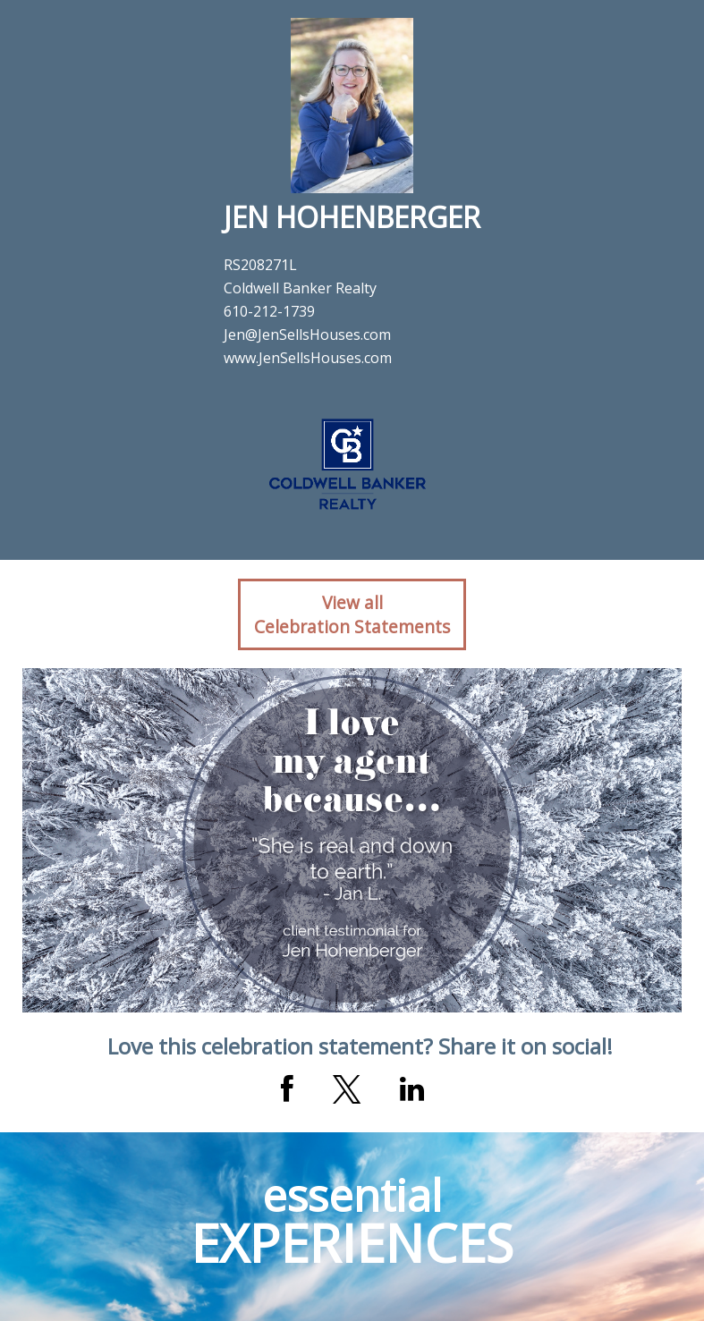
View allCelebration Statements (352, 614)
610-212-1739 (269, 311)
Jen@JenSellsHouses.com (307, 334)
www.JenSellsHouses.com (308, 358)
